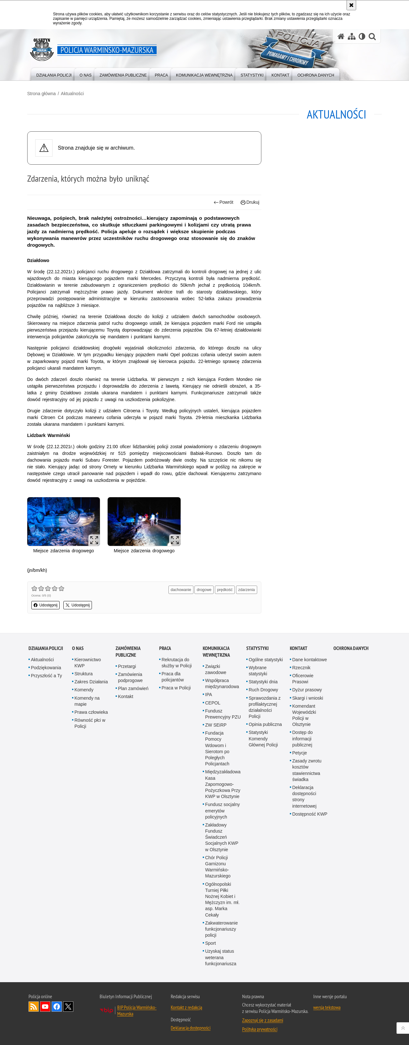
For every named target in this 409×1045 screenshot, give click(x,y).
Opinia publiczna (265, 723)
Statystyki (257, 647)
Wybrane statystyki (258, 669)
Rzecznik (301, 666)
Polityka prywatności (259, 1028)
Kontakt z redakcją (186, 1006)
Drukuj (249, 202)
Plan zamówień (133, 687)
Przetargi (127, 665)
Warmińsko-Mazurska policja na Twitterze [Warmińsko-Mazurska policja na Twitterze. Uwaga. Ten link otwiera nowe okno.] (68, 1006)
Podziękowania (46, 666)
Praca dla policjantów (173, 676)
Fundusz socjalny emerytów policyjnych (222, 810)
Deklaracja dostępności (190, 1027)
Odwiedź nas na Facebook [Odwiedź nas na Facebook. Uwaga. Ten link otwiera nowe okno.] (57, 1006)
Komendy (84, 689)
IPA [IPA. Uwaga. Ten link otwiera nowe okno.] (208, 693)
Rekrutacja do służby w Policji (177, 661)
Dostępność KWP (310, 813)
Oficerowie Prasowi (303, 678)
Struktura (84, 673)
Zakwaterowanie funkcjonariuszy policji (221, 928)
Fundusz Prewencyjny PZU (223, 713)
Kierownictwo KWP (88, 661)
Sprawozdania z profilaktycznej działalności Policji (265, 706)
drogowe (203, 589)
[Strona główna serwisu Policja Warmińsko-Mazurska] (341, 36)
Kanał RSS (34, 1006)
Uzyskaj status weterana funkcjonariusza (220, 956)
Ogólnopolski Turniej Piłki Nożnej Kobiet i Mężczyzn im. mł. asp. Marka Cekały (222, 899)
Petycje (299, 752)
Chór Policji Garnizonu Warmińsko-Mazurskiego (218, 866)
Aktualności (73, 93)
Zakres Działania (91, 681)
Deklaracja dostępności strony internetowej (304, 796)
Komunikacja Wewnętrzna (216, 650)
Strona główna (43, 93)
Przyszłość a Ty (46, 675)
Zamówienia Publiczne (128, 650)
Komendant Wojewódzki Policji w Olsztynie (304, 714)
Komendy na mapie (87, 700)
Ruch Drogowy (263, 689)
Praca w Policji (176, 687)
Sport (210, 942)
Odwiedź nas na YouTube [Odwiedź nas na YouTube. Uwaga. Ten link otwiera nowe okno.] (45, 1006)
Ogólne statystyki (266, 658)
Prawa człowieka (91, 711)
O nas (78, 647)
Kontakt (125, 695)
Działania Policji (46, 647)
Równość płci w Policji (90, 722)
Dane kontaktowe (309, 658)
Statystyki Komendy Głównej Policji (263, 737)
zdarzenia (246, 589)
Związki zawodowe (215, 668)
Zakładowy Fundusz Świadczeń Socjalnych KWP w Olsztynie (221, 837)
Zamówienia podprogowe (130, 676)
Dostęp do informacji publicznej (302, 737)
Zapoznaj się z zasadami (262, 1019)
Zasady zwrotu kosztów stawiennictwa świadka (307, 769)
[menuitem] (54, 74)
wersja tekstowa (326, 1006)
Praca (165, 647)
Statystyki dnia (263, 681)
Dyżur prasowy (307, 689)
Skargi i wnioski (307, 697)
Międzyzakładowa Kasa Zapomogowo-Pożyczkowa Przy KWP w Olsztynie (223, 783)
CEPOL (212, 701)
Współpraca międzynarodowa (222, 682)
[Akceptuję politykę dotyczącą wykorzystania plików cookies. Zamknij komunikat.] (351, 5)
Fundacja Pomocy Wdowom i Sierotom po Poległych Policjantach (217, 748)
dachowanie (180, 589)
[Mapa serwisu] (352, 36)
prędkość (224, 589)
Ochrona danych (351, 647)
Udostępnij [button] (47, 604)
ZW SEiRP (216, 724)
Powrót (223, 202)
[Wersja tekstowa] (362, 36)
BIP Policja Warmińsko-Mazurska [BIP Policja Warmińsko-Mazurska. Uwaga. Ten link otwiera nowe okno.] (137, 1009)
